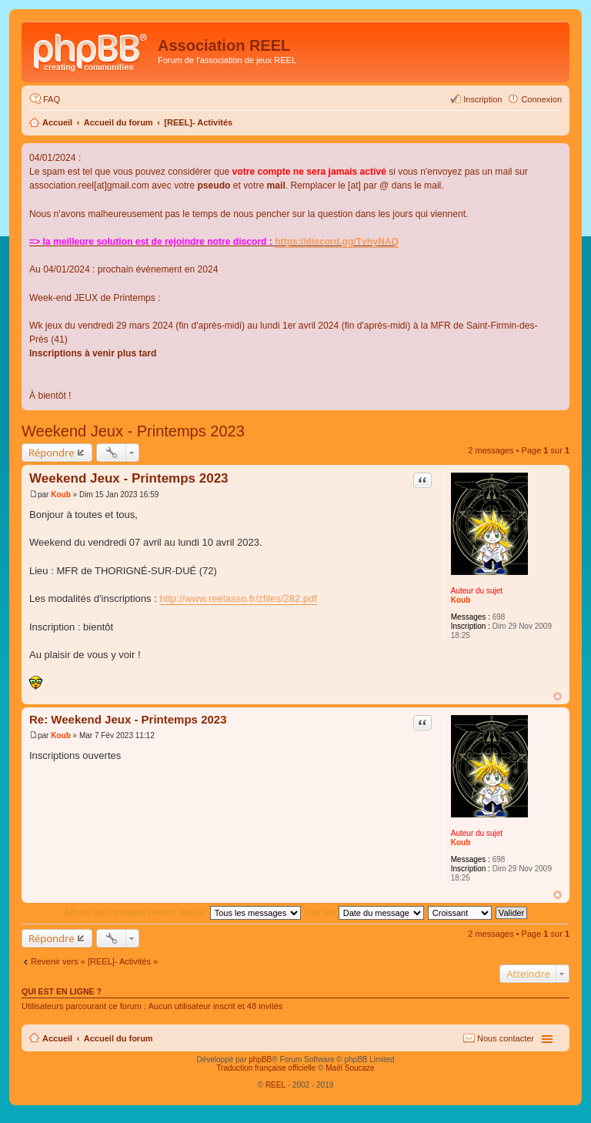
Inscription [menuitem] (482, 99)
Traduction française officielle (266, 1068)
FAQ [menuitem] (51, 99)
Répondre (51, 453)
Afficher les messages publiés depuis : (182, 912)
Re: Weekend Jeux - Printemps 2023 (128, 719)
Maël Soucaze (350, 1068)
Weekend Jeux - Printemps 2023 (133, 431)
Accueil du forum (118, 122)
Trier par (364, 912)
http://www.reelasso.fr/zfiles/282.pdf (237, 598)
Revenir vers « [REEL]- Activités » (94, 961)
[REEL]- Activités (198, 122)
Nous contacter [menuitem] (505, 1038)
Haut (557, 696)
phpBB (260, 1059)
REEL (275, 1085)
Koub (461, 600)
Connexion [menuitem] (541, 99)
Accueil (57, 122)
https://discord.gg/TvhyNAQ (337, 241)
